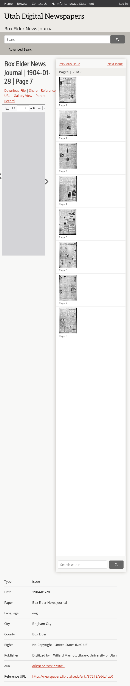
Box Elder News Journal (29, 29)
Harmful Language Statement (73, 4)
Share (33, 90)
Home (8, 4)
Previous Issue (69, 64)
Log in (123, 4)
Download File (15, 90)
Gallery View (23, 95)
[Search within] (82, 565)
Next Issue (115, 64)
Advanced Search (21, 49)
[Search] (57, 39)
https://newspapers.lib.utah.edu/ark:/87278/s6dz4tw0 (72, 676)
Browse (22, 4)
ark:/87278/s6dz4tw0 (48, 666)
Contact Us (39, 4)
